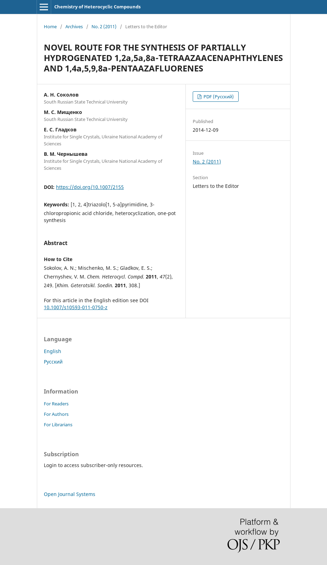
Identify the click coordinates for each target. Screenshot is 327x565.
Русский (53, 361)
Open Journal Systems (69, 494)
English (52, 351)
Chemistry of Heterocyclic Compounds (97, 6)
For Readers (56, 403)
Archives (74, 26)
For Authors (56, 414)
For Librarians (58, 424)
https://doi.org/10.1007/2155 (90, 187)
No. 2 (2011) (104, 26)
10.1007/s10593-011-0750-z (75, 307)
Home (50, 26)
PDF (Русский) (218, 96)
